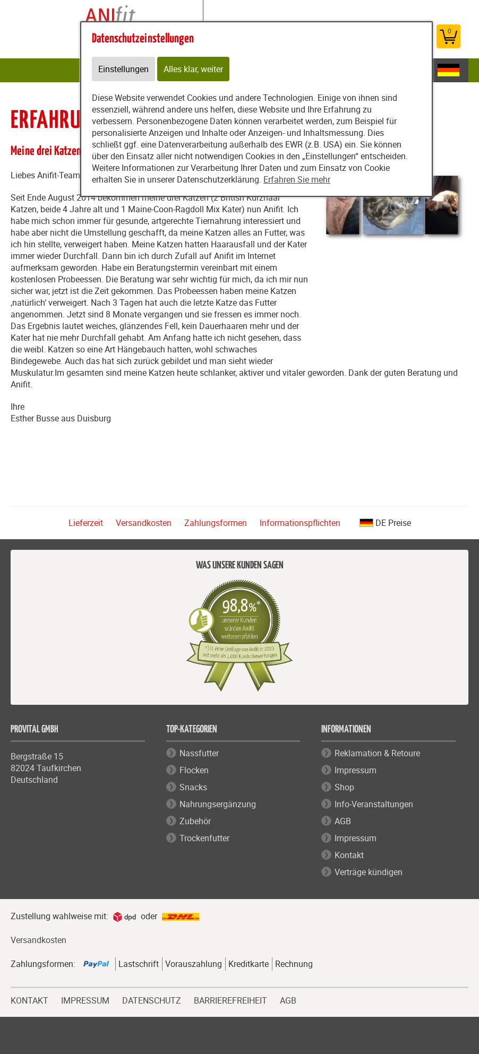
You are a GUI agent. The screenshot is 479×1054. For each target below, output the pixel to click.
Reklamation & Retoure (377, 753)
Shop (344, 787)
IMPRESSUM (85, 999)
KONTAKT (29, 999)
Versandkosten (144, 523)
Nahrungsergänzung (217, 804)
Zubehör (195, 821)
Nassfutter (199, 753)
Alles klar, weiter (193, 69)
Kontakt (349, 855)
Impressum (356, 770)
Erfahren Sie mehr (296, 179)
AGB (343, 821)
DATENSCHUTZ (151, 999)
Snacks (193, 787)
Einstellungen (123, 69)
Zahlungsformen (215, 523)
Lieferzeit (86, 523)
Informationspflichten (300, 523)
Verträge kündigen (369, 872)
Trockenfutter (204, 838)
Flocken (194, 770)
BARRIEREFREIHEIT (230, 999)
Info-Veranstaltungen (374, 804)
